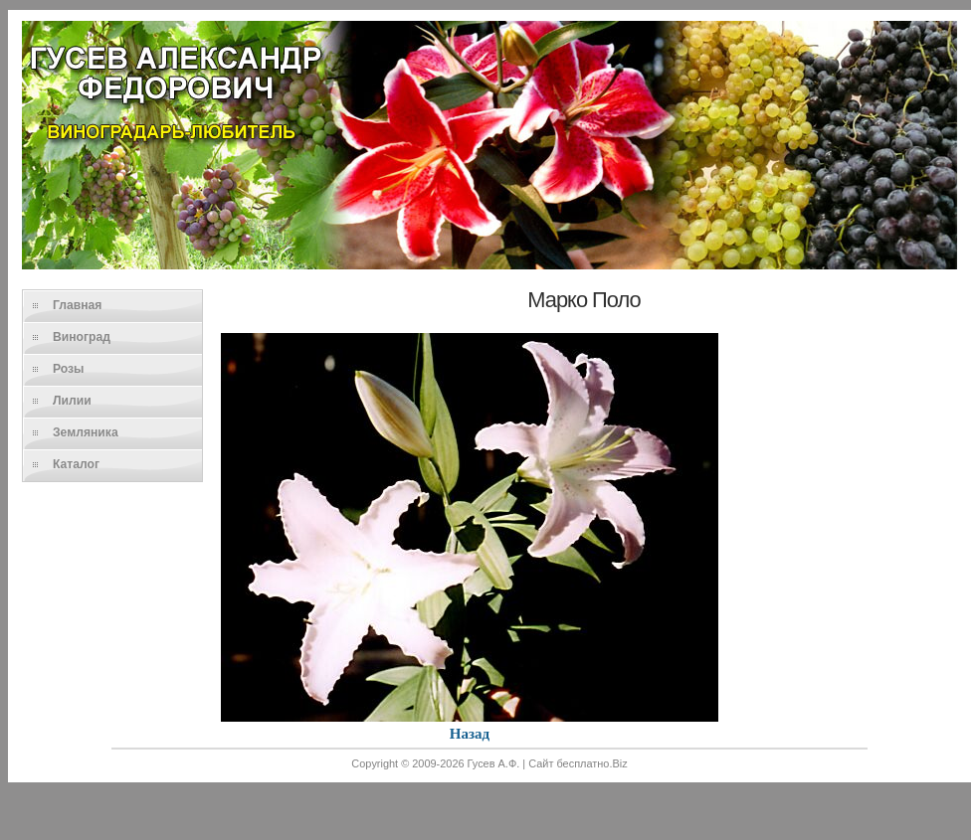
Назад (469, 734)
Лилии (72, 401)
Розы (69, 369)
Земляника (85, 432)
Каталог (76, 464)
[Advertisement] (489, 792)
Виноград (81, 337)
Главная (77, 305)
